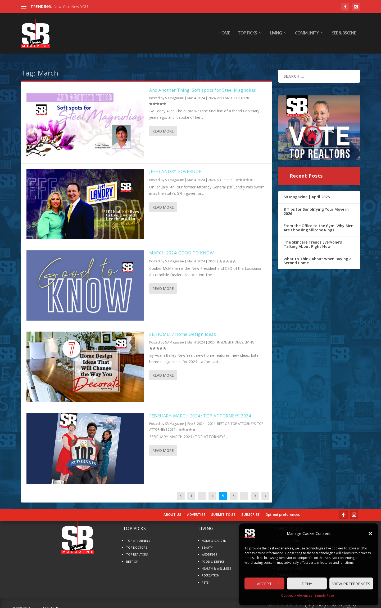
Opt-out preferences (296, 595)
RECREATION (210, 571)
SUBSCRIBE (250, 510)
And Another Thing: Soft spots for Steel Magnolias (202, 86)
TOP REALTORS (137, 550)
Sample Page (324, 595)
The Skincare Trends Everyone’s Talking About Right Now (313, 240)
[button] (370, 533)
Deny (307, 583)
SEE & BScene (344, 34)
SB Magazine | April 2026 (307, 192)
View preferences (351, 583)
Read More (163, 126)
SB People (224, 175)
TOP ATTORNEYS (243, 419)
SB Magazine (174, 93)
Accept (264, 583)
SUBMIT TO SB (223, 510)
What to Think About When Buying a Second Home (318, 256)
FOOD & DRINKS (213, 557)
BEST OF (223, 419)
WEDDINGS (209, 550)
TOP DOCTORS (136, 543)
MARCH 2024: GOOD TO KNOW (181, 249)
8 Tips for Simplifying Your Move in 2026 (316, 207)
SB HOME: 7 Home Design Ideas (182, 330)
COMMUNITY (307, 34)
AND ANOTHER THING (233, 93)
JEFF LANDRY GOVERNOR (175, 167)
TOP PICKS (247, 34)
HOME (224, 34)
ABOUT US (172, 510)
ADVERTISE (196, 510)
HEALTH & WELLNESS (216, 564)
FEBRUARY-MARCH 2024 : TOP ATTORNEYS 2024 (200, 411)
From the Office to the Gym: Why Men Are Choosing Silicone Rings (318, 223)
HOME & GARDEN (214, 536)
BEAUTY (207, 543)
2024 (212, 93)
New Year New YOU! (71, 6)
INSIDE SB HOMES (230, 338)
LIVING (276, 34)
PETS (205, 578)
